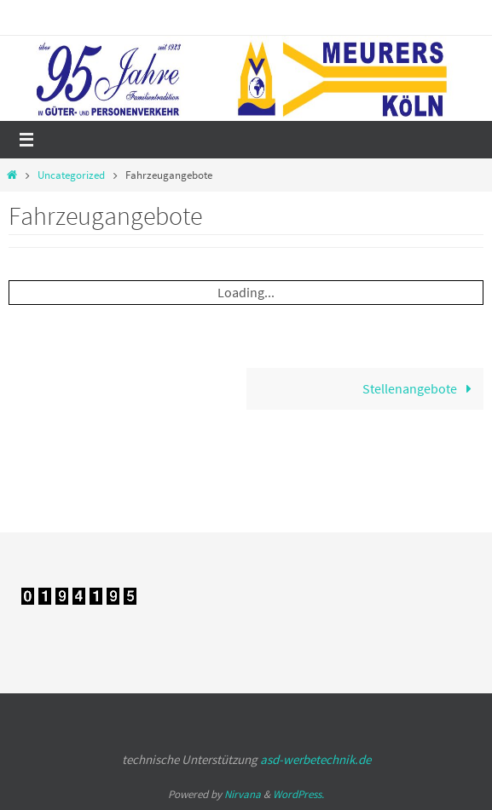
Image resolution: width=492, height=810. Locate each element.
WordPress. (298, 794)
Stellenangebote (420, 388)
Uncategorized (71, 175)
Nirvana (242, 794)
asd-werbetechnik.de (315, 759)
